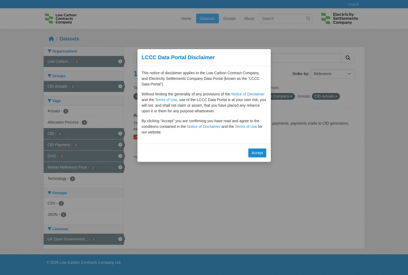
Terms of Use (166, 100)
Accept (257, 153)
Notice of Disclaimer (247, 94)
